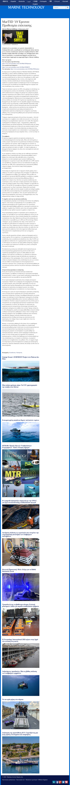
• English (35, 4)
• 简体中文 (5, 1)
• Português (43, 1)
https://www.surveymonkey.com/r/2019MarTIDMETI (16, 67)
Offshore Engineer (43, 779)
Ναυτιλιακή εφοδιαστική (8, 779)
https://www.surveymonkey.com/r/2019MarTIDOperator (16, 63)
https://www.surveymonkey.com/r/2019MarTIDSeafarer (25, 69)
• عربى (29, 1)
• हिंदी (50, 1)
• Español (13, 1)
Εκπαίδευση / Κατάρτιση (15, 352)
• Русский (65, 1)
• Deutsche (21, 1)
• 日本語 (35, 1)
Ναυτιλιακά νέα (20, 779)
